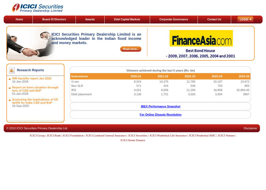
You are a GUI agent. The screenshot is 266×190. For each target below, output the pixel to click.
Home (19, 19)
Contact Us (214, 19)
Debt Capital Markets (127, 19)
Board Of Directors (54, 19)
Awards (90, 19)
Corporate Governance (174, 19)
